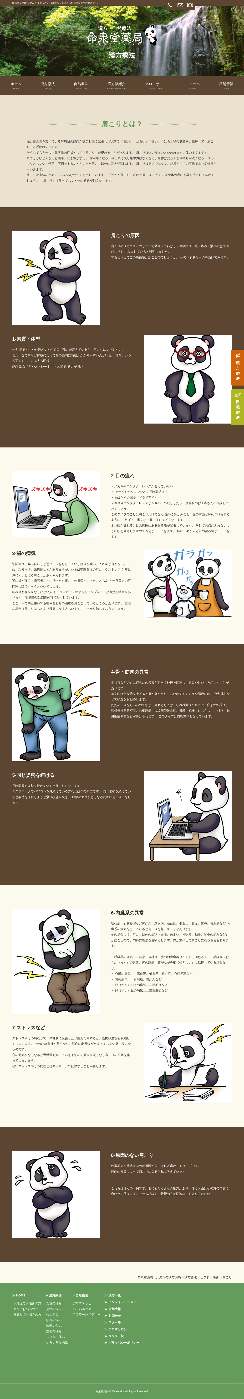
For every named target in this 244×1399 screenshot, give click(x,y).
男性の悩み (54, 1309)
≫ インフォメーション (120, 1302)
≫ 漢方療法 (53, 1295)
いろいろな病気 (57, 1342)
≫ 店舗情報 (112, 1309)
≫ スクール (112, 1322)
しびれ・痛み (55, 1337)
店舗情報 (226, 86)
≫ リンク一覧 (114, 1336)
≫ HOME (18, 1295)
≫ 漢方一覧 (112, 1295)
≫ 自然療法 (79, 1295)
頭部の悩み (54, 1320)
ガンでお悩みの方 (25, 1309)
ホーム (16, 86)
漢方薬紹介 (116, 86)
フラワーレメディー (87, 1314)
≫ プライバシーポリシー (121, 1343)
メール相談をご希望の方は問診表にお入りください (174, 1194)
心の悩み (52, 1314)
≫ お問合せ (112, 1315)
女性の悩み (54, 1303)
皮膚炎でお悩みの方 (27, 1314)
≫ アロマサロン (115, 1329)
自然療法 (81, 86)
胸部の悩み (54, 1326)
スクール (193, 86)
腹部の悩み (54, 1331)
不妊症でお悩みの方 (27, 1303)
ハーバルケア (82, 1309)
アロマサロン (156, 86)
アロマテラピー (83, 1303)
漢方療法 (48, 86)
